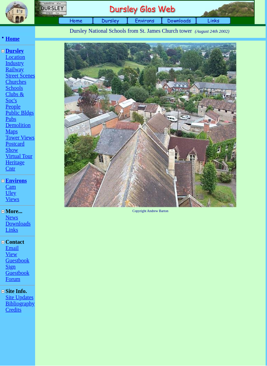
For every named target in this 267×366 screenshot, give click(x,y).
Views (12, 199)
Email (12, 248)
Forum (13, 279)
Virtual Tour (19, 156)
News (12, 217)
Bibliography (20, 303)
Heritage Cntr (15, 165)
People (13, 106)
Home (13, 39)
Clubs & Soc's (15, 97)
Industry (15, 63)
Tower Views (20, 137)
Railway (15, 69)
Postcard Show (15, 147)
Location (15, 57)
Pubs (11, 119)
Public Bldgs (20, 113)
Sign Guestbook (17, 270)
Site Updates (19, 297)
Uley (11, 193)
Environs (16, 181)
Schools (14, 88)
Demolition (18, 125)
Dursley (15, 51)
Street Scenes (20, 76)
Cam (11, 187)
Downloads (18, 224)
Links (12, 230)
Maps (12, 131)
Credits (13, 310)
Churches (16, 82)
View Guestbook (17, 257)
